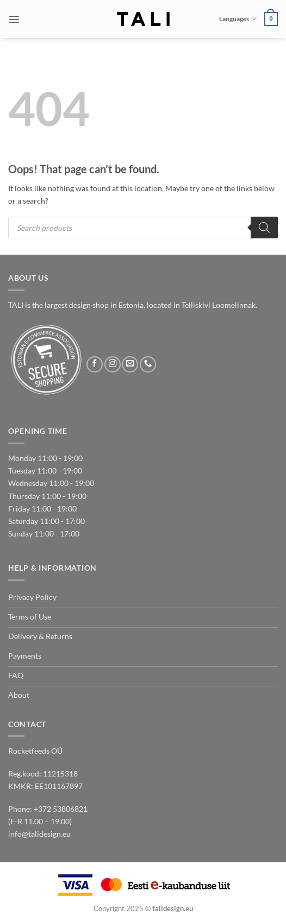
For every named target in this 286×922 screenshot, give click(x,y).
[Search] (264, 227)
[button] (14, 19)
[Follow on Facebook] (94, 364)
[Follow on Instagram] (112, 364)
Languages (237, 19)
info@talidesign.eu (39, 833)
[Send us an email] (130, 364)
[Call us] (148, 364)
